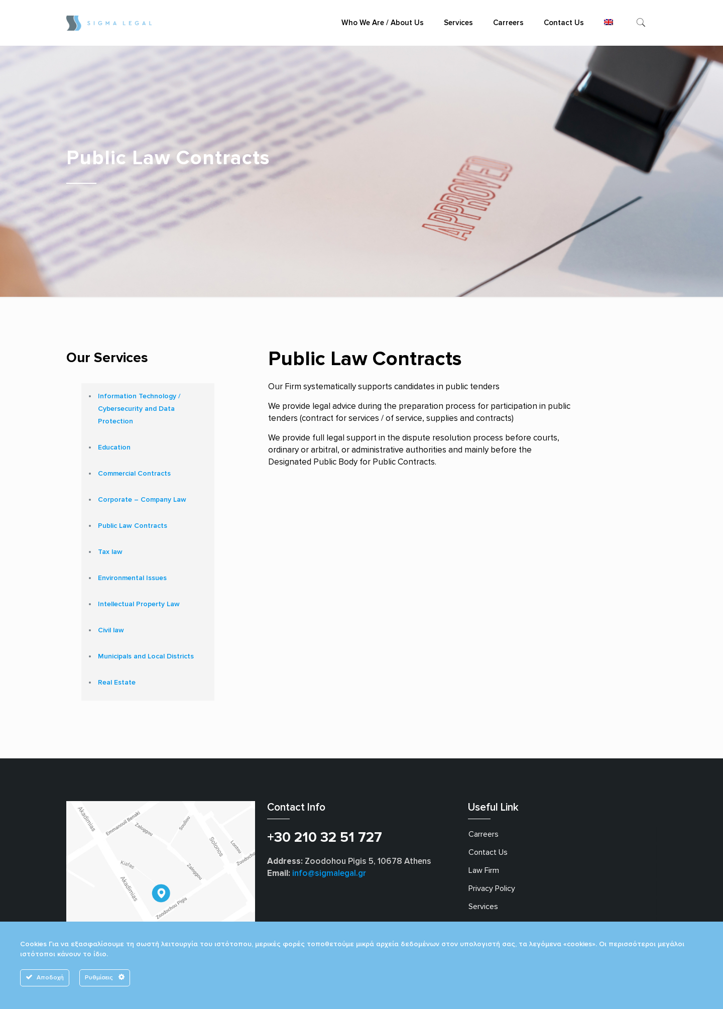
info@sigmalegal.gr (329, 873)
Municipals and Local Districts (146, 656)
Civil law (111, 630)
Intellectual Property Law (139, 604)
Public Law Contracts (132, 525)
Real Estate (117, 682)
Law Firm (483, 870)
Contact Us (488, 852)
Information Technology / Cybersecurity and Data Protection (139, 408)
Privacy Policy (491, 888)
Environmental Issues (132, 578)
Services (483, 907)
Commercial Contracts (134, 473)
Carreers (483, 834)
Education (114, 447)
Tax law (110, 551)
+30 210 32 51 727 (324, 837)
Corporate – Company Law (142, 499)
